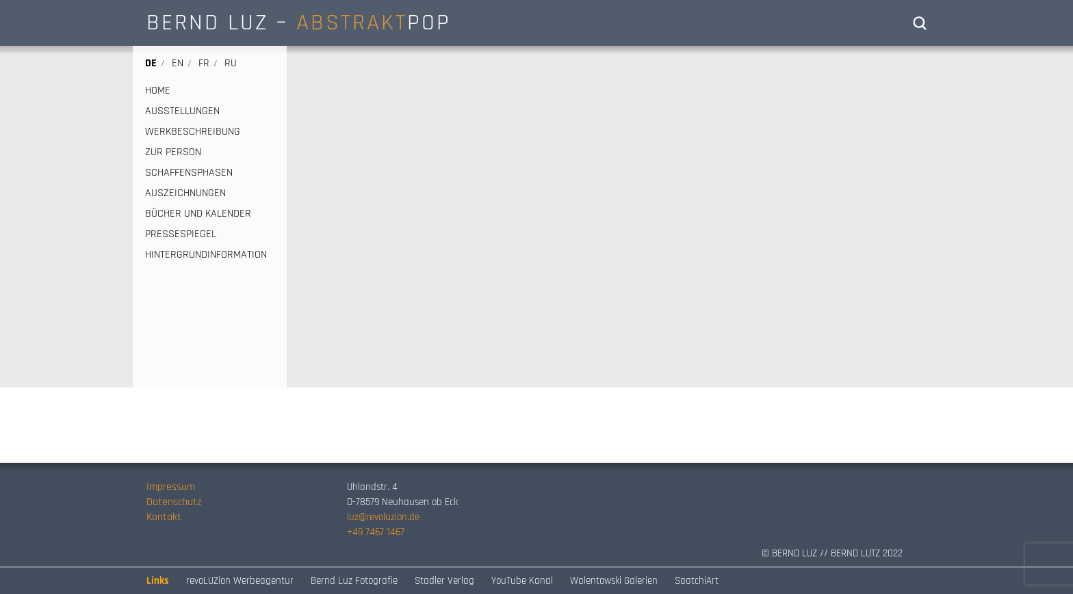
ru (230, 63)
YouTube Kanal (522, 580)
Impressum (170, 487)
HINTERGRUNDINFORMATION (206, 255)
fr (203, 63)
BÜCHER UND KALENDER (198, 214)
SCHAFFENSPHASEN (189, 173)
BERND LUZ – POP (298, 23)
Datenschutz (173, 502)
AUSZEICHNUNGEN (185, 193)
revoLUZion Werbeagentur (240, 580)
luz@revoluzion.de (383, 517)
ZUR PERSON (173, 152)
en (177, 63)
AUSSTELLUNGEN (182, 111)
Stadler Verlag (444, 580)
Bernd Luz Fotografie (354, 580)
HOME (157, 91)
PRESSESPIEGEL (180, 234)
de (151, 63)
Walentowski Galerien (614, 580)
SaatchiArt (697, 580)
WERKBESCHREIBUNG (192, 132)
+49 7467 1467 (375, 532)
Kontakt (163, 517)
